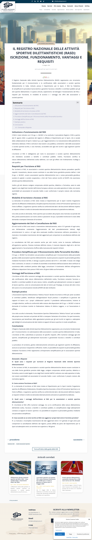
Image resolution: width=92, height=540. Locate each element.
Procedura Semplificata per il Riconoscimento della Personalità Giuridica (38, 116)
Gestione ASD (11, 444)
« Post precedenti (13, 500)
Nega (70, 534)
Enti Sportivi (78, 9)
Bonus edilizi (69, 9)
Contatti (70, 6)
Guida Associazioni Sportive (23, 444)
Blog (64, 6)
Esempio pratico (20, 122)
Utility (87, 6)
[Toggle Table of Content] (76, 102)
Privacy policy (75, 537)
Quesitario (86, 9)
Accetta (60, 534)
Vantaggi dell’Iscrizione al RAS (24, 119)
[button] (89, 519)
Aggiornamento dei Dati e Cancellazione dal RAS (30, 114)
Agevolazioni (61, 9)
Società (54, 9)
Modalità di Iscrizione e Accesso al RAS (27, 111)
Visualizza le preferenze (83, 534)
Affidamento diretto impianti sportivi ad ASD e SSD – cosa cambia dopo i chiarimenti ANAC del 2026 (19, 480)
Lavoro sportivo (46, 486)
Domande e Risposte (25, 127)
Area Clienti (79, 6)
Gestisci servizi (59, 530)
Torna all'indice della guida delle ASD (46, 449)
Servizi (49, 6)
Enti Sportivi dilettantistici (46, 43)
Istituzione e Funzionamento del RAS (27, 106)
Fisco (40, 9)
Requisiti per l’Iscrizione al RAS (24, 108)
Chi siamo (57, 6)
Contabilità (47, 9)
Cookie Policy (69, 537)
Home (44, 6)
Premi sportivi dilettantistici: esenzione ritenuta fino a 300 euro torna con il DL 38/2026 (71, 479)
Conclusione (19, 125)
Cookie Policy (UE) (21, 533)
